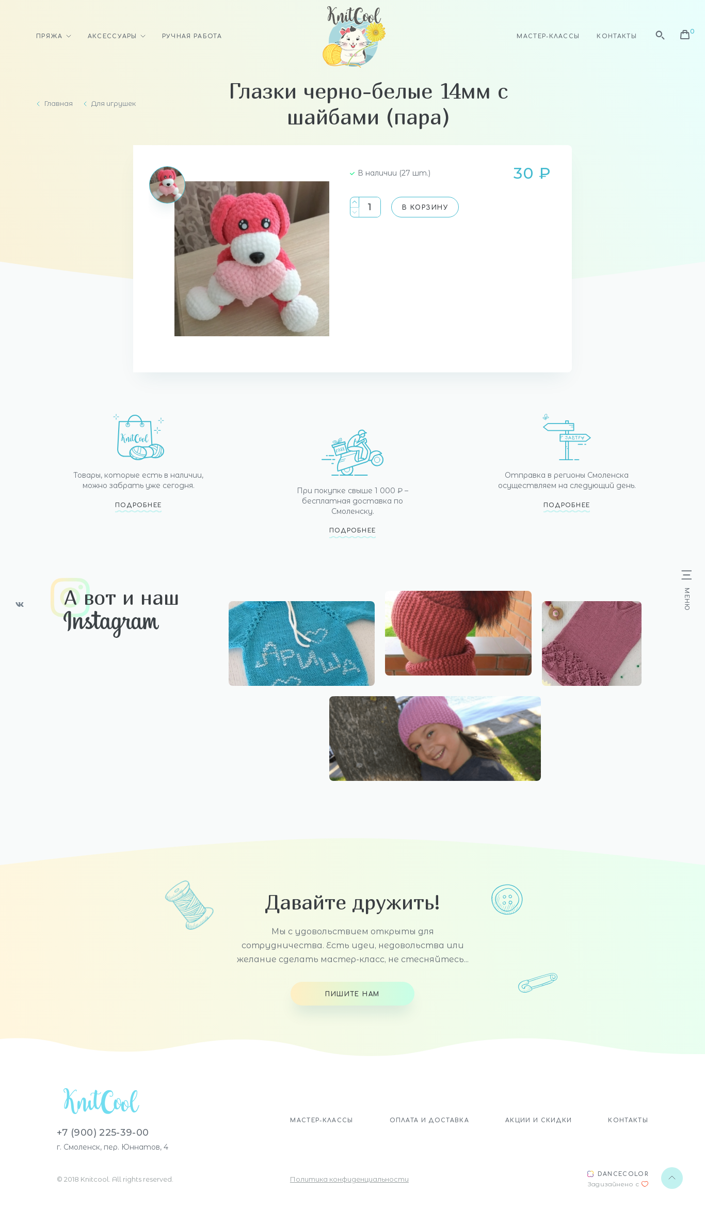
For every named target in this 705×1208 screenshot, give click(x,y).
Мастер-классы (548, 36)
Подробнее (138, 505)
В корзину (425, 207)
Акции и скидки (538, 1120)
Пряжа (49, 36)
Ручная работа (192, 36)
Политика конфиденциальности (349, 1179)
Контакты (617, 36)
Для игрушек (113, 103)
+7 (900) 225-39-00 (103, 1132)
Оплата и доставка (429, 1120)
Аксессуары (112, 36)
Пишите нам (352, 994)
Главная (58, 103)
